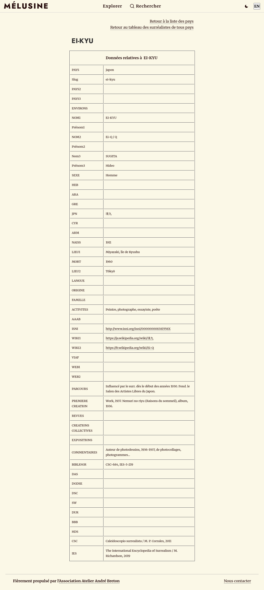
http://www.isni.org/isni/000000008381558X (138, 329)
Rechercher (145, 6)
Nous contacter (237, 580)
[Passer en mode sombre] (246, 6)
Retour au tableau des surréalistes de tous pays (152, 27)
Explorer (112, 6)
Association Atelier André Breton (89, 580)
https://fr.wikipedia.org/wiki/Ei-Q (130, 348)
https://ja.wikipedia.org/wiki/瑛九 (129, 338)
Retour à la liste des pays (172, 21)
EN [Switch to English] (257, 6)
